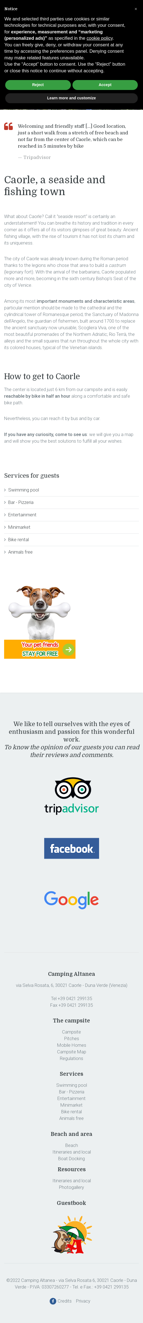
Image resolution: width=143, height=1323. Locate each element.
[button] (135, 8)
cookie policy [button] (99, 38)
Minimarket (19, 527)
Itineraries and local (71, 1152)
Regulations (71, 1058)
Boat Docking (71, 1158)
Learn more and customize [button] (71, 98)
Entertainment (22, 514)
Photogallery (71, 1187)
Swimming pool (23, 490)
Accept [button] (105, 85)
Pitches (71, 1038)
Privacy (85, 1301)
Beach (71, 1145)
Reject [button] (38, 85)
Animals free (20, 552)
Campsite (71, 1032)
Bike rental (18, 539)
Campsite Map (71, 1051)
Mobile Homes (71, 1045)
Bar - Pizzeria (20, 502)
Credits (66, 1301)
